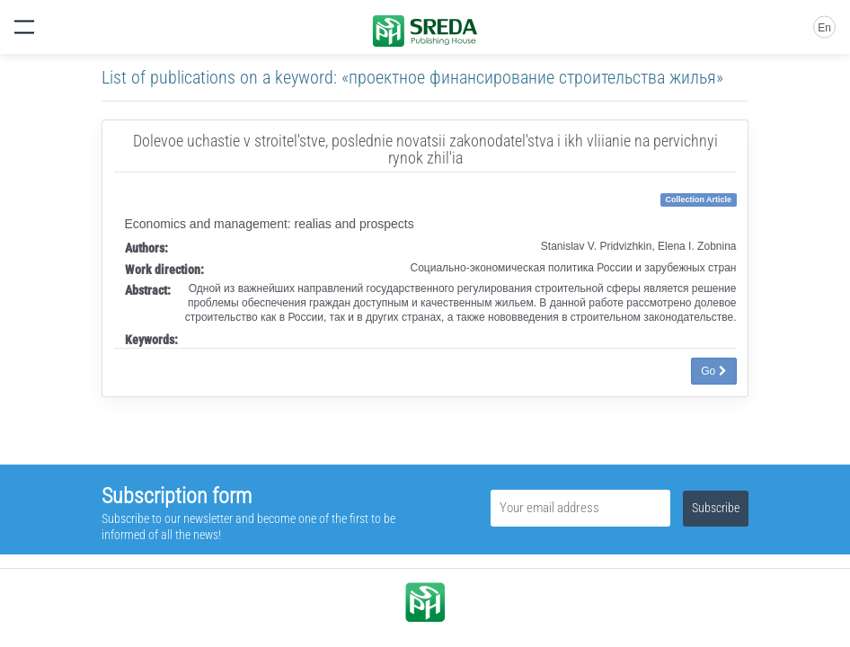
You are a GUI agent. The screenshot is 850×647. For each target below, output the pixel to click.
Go (713, 371)
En (824, 28)
